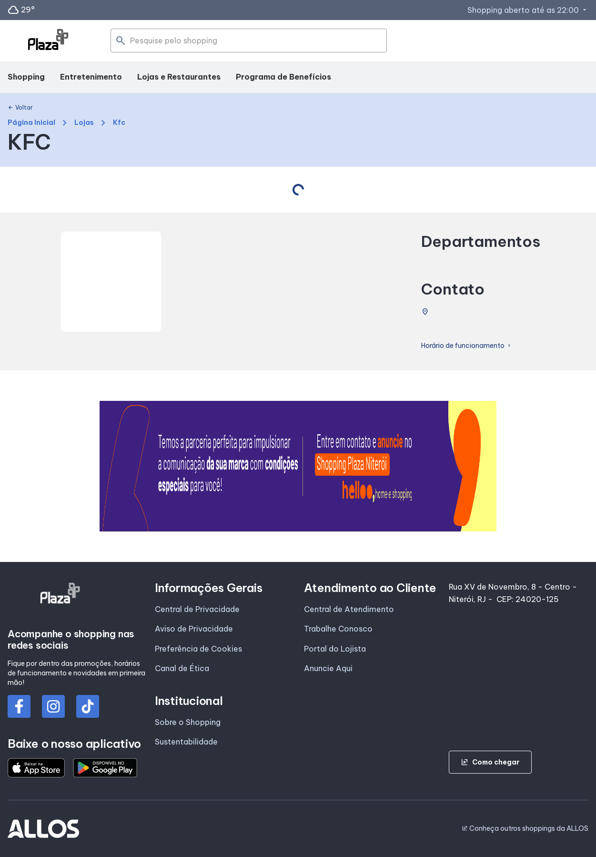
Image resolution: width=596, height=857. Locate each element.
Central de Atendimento (349, 609)
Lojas (84, 123)
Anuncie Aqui (328, 668)
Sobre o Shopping (188, 722)
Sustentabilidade (186, 741)
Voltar (20, 107)
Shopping (26, 77)
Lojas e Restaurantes (179, 77)
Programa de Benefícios (283, 77)
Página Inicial (31, 123)
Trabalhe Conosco (338, 628)
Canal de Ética (182, 668)
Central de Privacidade (197, 609)
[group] (298, 466)
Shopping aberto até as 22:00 (527, 10)
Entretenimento (91, 77)
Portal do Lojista (335, 648)
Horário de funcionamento (466, 346)
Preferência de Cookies (198, 648)
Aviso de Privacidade (194, 628)
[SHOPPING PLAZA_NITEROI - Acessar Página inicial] (48, 41)
